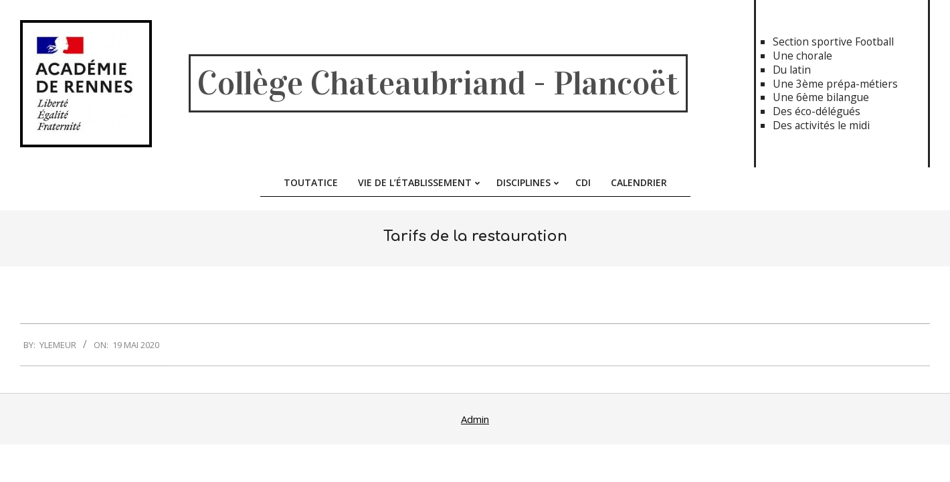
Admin (475, 419)
